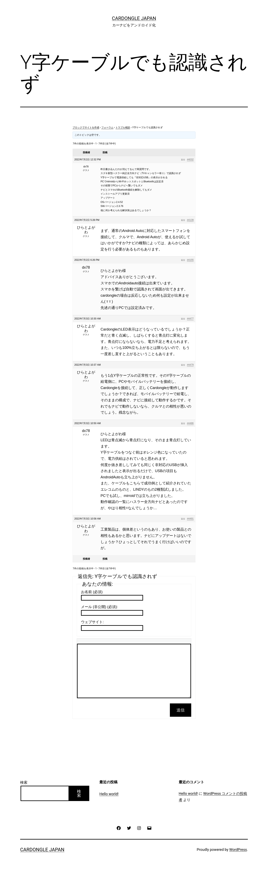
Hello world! (108, 794)
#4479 (190, 364)
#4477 (190, 318)
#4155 (190, 260)
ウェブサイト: (92, 622)
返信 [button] (183, 160)
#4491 (190, 518)
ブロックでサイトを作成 (86, 127)
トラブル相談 (122, 127)
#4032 (190, 159)
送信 (181, 710)
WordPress (238, 849)
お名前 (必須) (92, 592)
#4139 (190, 220)
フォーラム (107, 127)
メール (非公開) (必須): (99, 607)
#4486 (190, 423)
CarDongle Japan (134, 18)
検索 (23, 782)
